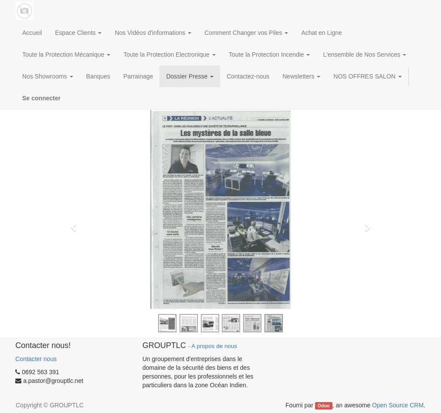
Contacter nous (36, 358)
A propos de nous (214, 346)
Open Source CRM (398, 405)
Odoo (323, 405)
